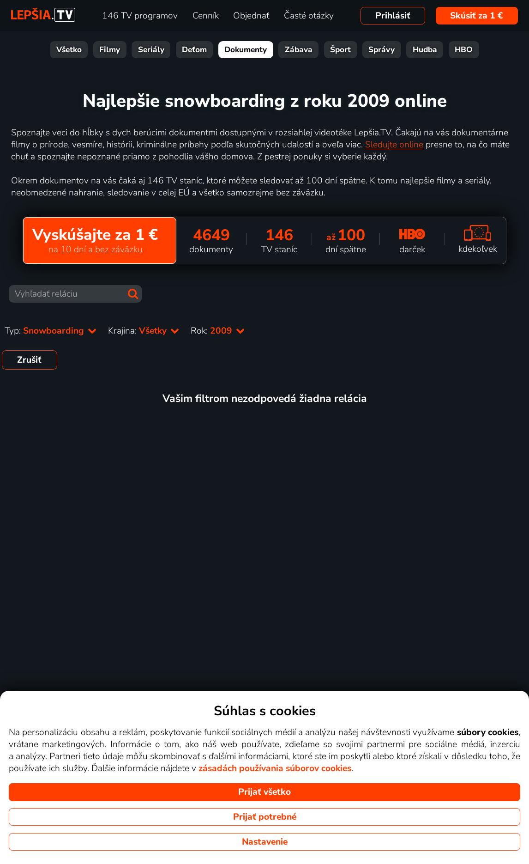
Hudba (425, 49)
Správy (381, 49)
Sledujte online (394, 145)
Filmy (109, 49)
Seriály (151, 49)
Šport (340, 49)
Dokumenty (245, 49)
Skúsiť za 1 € (476, 16)
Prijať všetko (264, 792)
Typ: (51, 331)
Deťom (194, 49)
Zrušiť (29, 360)
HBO (464, 49)
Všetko (69, 49)
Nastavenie (265, 842)
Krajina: (144, 331)
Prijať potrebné (264, 817)
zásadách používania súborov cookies (274, 768)
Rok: (218, 331)
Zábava (299, 49)
